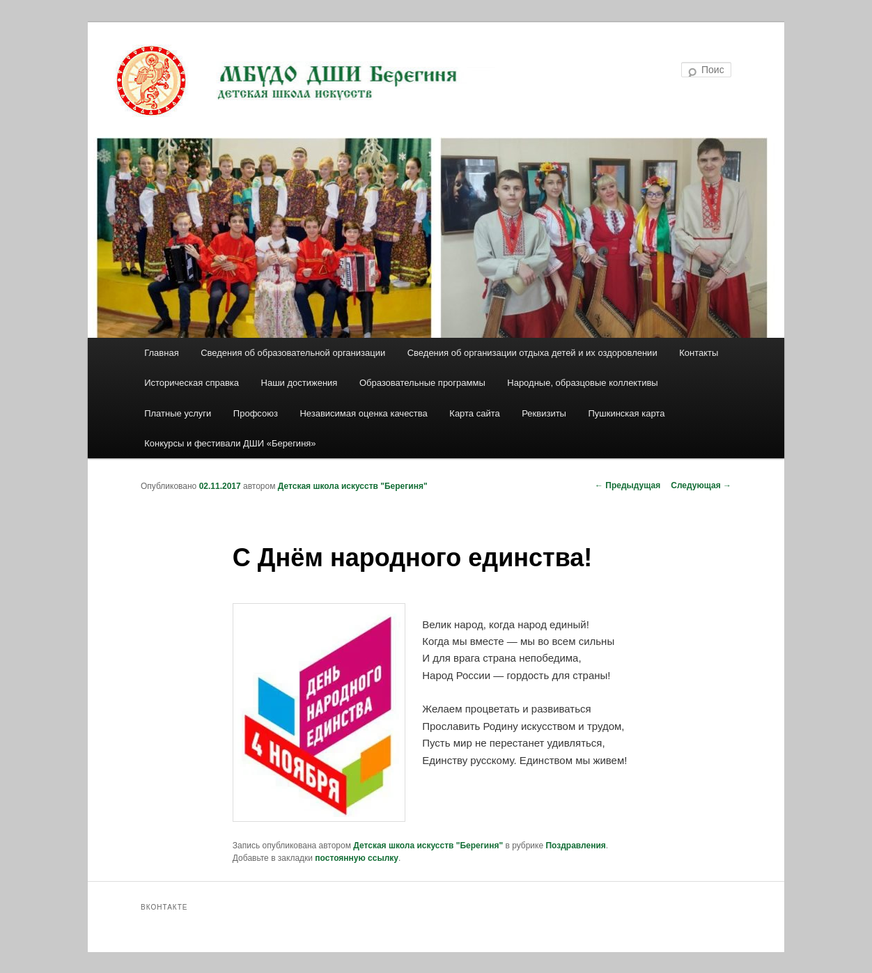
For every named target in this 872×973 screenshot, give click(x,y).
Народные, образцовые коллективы (582, 382)
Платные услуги (177, 413)
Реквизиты (544, 413)
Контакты (698, 353)
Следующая (701, 485)
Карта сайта (474, 413)
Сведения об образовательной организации (293, 353)
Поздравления (575, 845)
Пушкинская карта (626, 413)
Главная (161, 353)
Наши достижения (299, 382)
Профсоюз (255, 413)
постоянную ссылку (356, 858)
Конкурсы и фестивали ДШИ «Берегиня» (230, 443)
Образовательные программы (422, 382)
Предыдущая (627, 485)
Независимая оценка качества (363, 413)
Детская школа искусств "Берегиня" (353, 486)
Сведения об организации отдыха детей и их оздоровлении (532, 353)
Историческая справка (191, 382)
